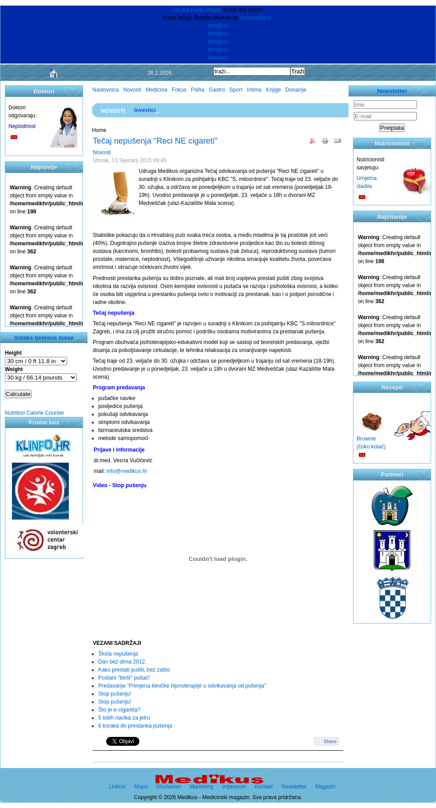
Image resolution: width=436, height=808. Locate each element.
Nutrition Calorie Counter (34, 413)
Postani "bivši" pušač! (124, 678)
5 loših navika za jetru (124, 718)
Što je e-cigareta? (119, 710)
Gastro (217, 90)
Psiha (197, 90)
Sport (236, 90)
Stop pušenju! (114, 694)
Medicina (156, 90)
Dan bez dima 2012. (122, 662)
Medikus (218, 26)
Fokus (179, 90)
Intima (254, 90)
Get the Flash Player (196, 10)
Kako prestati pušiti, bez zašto (134, 670)
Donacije (295, 90)
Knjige (273, 90)
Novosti (132, 90)
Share (330, 741)
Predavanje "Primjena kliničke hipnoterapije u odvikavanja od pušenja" (182, 686)
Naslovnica (105, 90)
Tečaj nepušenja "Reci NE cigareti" (155, 140)
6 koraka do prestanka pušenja (135, 726)
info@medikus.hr (127, 471)
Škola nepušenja (118, 654)
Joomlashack (255, 18)
